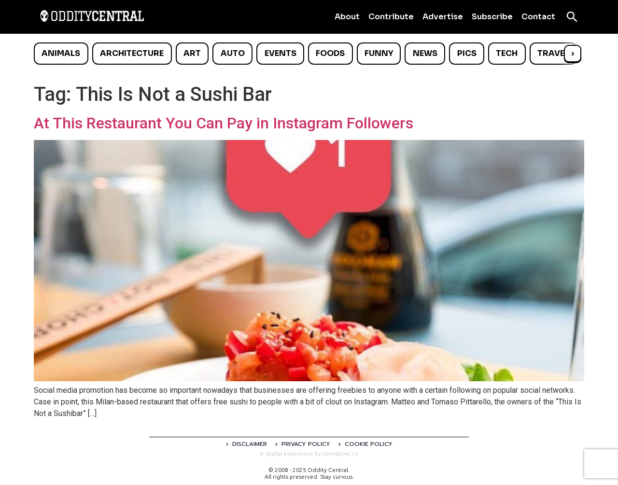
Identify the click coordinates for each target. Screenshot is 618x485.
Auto (233, 53)
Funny (379, 53)
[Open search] (572, 17)
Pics (467, 53)
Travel (553, 53)
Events (280, 53)
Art (192, 53)
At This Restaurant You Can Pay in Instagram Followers (223, 123)
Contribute (391, 17)
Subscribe (492, 17)
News (425, 53)
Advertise (442, 17)
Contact (538, 17)
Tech (507, 53)
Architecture (132, 53)
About (347, 17)
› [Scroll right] (572, 53)
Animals (61, 53)
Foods (330, 53)
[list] (309, 54)
